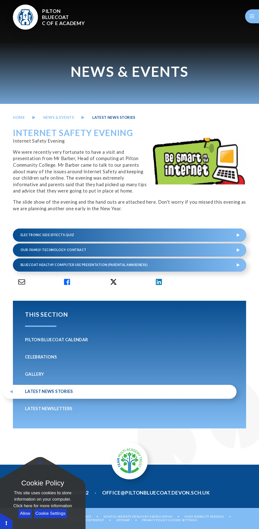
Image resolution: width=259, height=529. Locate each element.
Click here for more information (42, 505)
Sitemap (123, 520)
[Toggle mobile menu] (252, 16)
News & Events (58, 117)
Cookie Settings (50, 513)
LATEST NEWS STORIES (113, 117)
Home (19, 117)
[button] (6, 521)
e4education (161, 516)
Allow (25, 513)
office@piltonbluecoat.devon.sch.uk (156, 492)
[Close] (40, 463)
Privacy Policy (154, 520)
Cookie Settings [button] (182, 520)
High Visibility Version (204, 516)
